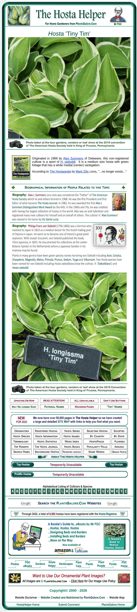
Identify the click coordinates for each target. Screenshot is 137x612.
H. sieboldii (67, 161)
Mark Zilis (82, 171)
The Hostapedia (60, 171)
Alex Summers (73, 158)
